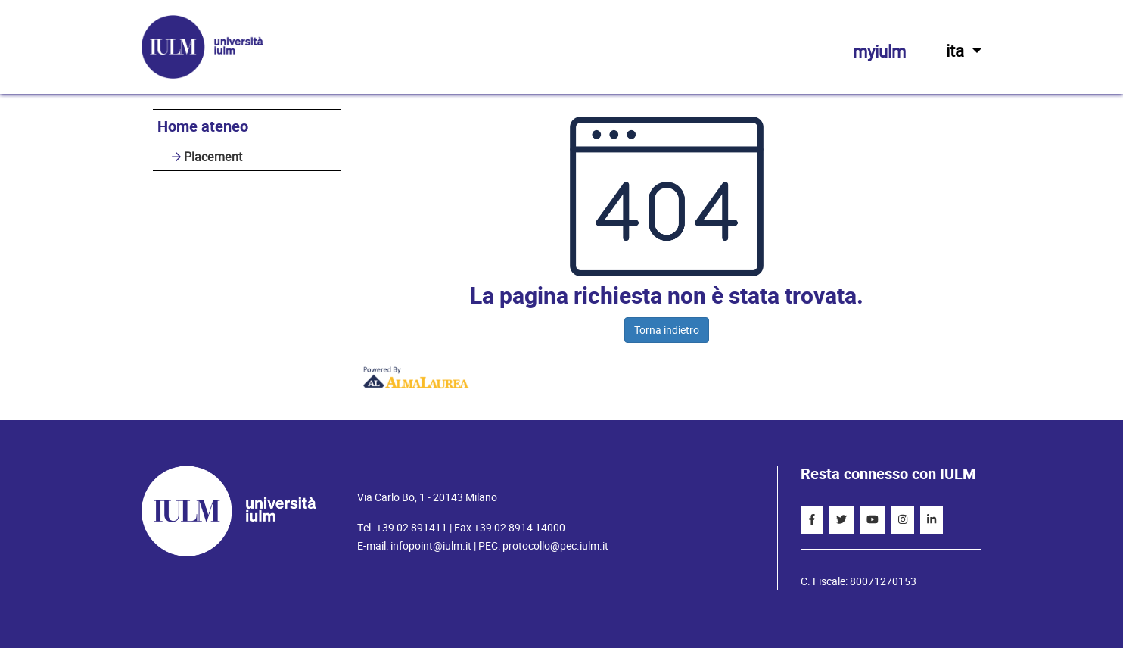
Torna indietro (666, 330)
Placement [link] (213, 157)
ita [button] (963, 51)
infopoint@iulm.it (430, 545)
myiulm (879, 52)
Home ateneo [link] (202, 127)
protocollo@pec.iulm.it (555, 545)
